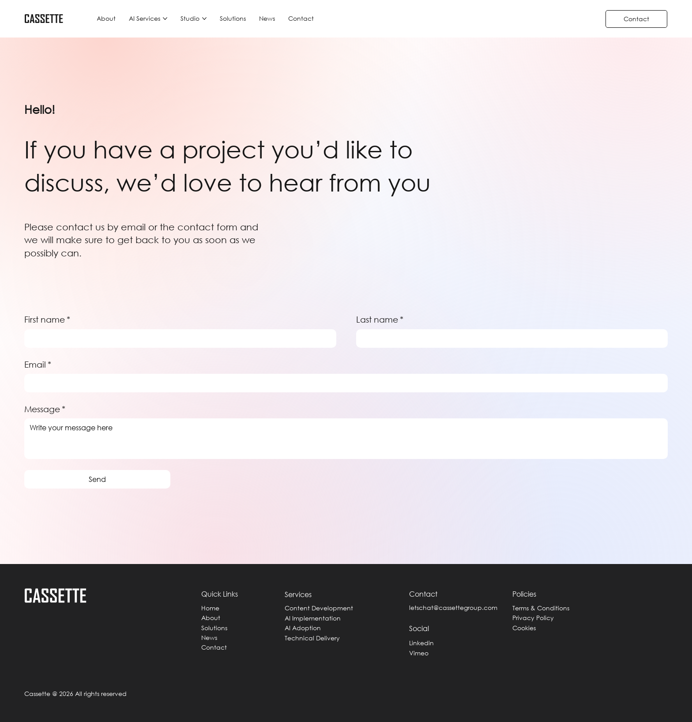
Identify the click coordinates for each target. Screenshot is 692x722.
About (210, 617)
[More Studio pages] (204, 18)
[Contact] (636, 19)
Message (44, 409)
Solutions (214, 628)
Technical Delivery (312, 638)
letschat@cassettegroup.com (453, 607)
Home (210, 608)
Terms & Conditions (540, 608)
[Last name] (509, 338)
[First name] (177, 338)
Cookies (524, 628)
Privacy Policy (533, 617)
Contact (214, 647)
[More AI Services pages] (165, 18)
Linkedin (421, 643)
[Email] (343, 383)
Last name (379, 320)
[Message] (346, 438)
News (209, 637)
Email (37, 365)
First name (47, 320)
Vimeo (419, 653)
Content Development (319, 608)
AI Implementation (313, 618)
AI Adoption (303, 628)
